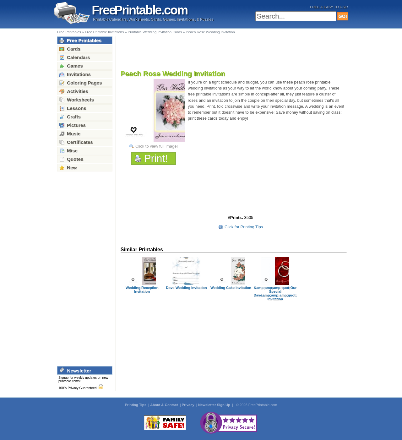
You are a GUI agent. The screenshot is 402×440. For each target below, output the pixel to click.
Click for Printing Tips (244, 227)
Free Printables (69, 32)
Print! (156, 158)
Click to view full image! (156, 146)
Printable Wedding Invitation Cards (155, 32)
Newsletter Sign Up (214, 405)
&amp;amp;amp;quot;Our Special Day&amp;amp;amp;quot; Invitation (275, 293)
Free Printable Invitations (104, 32)
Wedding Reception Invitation (142, 289)
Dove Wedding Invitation (186, 288)
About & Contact (164, 405)
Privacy (188, 405)
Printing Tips (136, 405)
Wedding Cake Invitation (230, 288)
